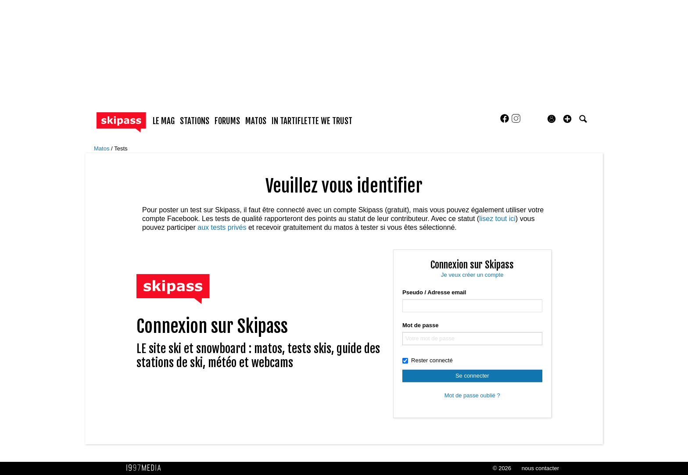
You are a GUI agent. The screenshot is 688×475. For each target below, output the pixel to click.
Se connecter (472, 375)
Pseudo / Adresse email (434, 292)
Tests (120, 148)
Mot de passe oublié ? (472, 395)
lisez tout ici (497, 218)
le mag (164, 121)
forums (227, 121)
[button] (567, 119)
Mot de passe (420, 325)
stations (194, 121)
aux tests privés (221, 227)
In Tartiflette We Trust (312, 121)
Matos (102, 148)
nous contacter (540, 468)
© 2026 (502, 468)
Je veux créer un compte (472, 274)
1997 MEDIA (146, 468)
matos (255, 121)
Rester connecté (427, 360)
